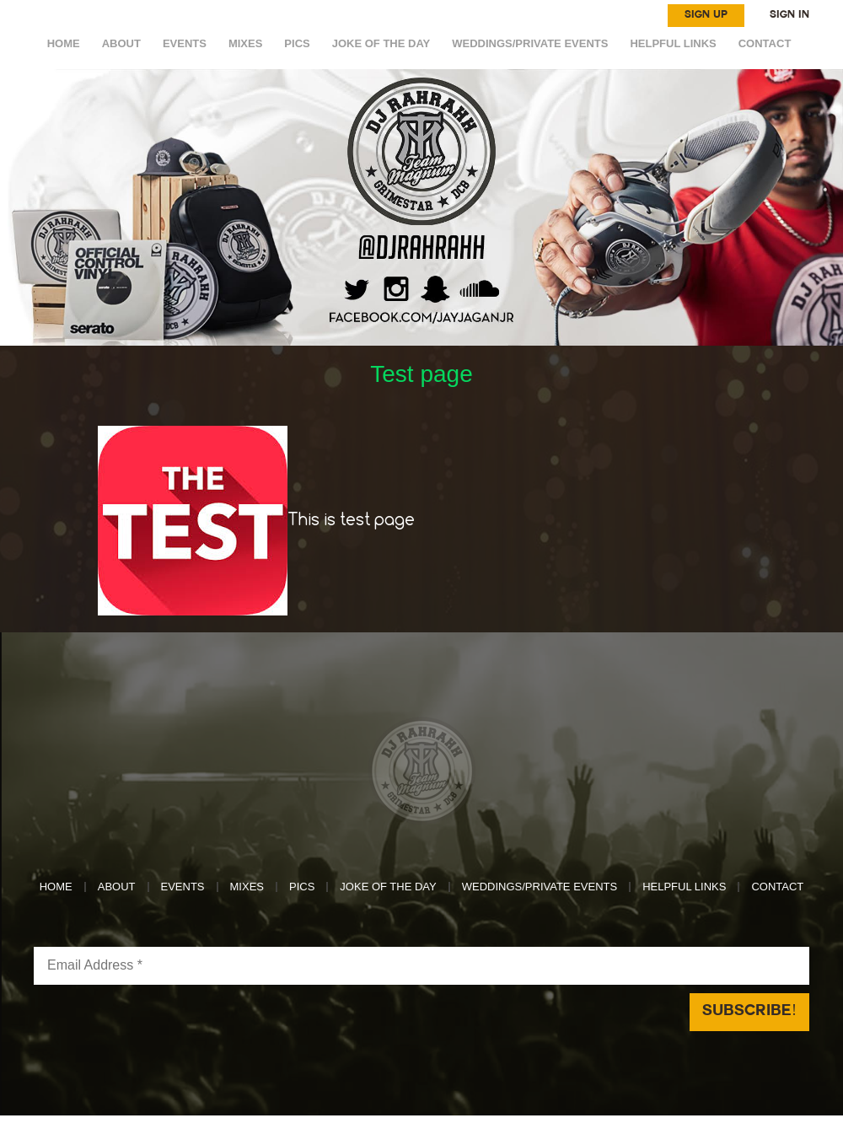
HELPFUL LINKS (673, 43)
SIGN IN (789, 15)
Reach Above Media (546, 1125)
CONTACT (765, 43)
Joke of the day (381, 43)
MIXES (245, 43)
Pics (296, 43)
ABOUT (121, 43)
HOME (63, 43)
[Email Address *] (421, 966)
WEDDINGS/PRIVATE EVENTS (530, 43)
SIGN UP (706, 15)
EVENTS (185, 43)
